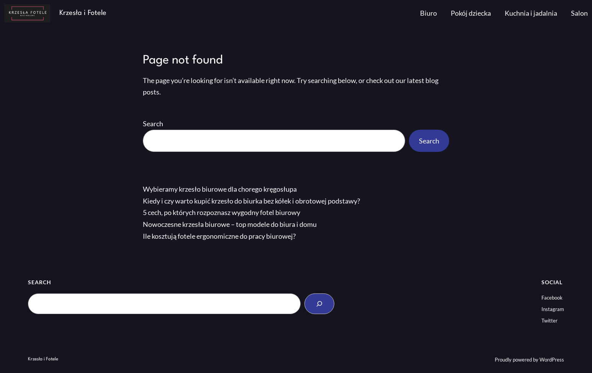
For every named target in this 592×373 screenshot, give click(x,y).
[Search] (319, 303)
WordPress (552, 360)
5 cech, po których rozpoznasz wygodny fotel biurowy (221, 212)
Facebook (552, 298)
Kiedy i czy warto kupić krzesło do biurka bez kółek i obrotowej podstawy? (251, 201)
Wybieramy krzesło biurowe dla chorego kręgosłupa (220, 189)
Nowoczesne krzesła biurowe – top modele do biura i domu (230, 224)
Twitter (549, 321)
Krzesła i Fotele (82, 13)
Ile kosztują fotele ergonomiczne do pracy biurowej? (219, 236)
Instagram (552, 309)
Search (153, 123)
